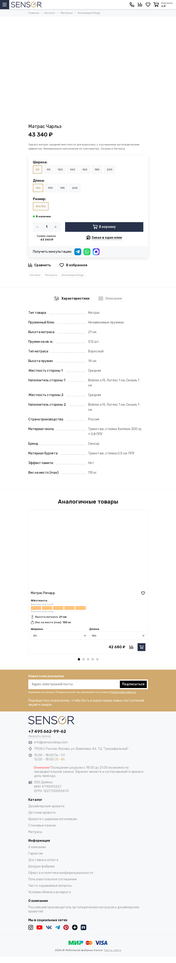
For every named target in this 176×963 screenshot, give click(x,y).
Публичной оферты (123, 692)
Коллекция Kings (73, 275)
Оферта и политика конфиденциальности (60, 873)
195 (62, 188)
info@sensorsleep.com (51, 742)
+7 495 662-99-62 (47, 731)
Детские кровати (41, 813)
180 (97, 169)
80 (37, 169)
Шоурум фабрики (41, 866)
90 (48, 169)
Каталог (35, 275)
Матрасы (51, 275)
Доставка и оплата (43, 860)
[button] (79, 659)
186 (38, 188)
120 (60, 169)
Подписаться (133, 684)
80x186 (41, 206)
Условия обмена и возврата (49, 892)
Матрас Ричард (43, 593)
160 (84, 169)
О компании (37, 847)
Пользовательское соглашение (52, 879)
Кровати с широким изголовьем (52, 819)
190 (50, 188)
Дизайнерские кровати (46, 806)
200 (109, 169)
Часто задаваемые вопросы (50, 886)
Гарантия (35, 853)
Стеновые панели (42, 825)
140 (72, 169)
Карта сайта (112, 950)
